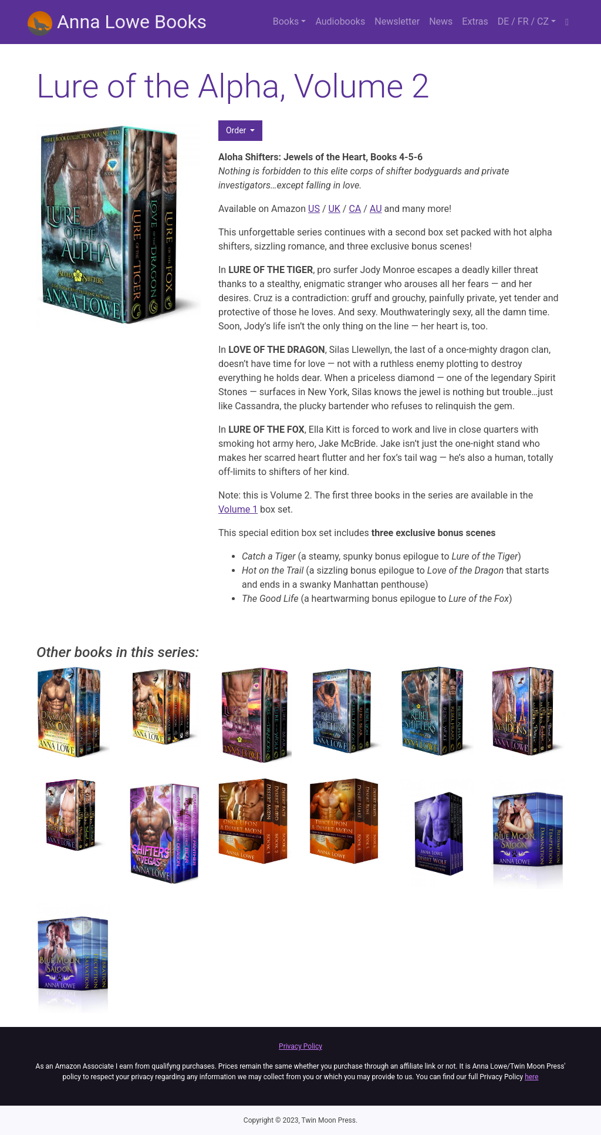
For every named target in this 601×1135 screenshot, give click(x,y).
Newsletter (397, 21)
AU (376, 208)
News (441, 21)
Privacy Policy (300, 1046)
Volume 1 (238, 509)
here (531, 1077)
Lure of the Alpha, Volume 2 (233, 86)
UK (334, 208)
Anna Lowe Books (117, 23)
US (314, 208)
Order (237, 130)
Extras (475, 21)
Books (286, 21)
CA (355, 208)
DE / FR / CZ (523, 21)
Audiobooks (340, 21)
